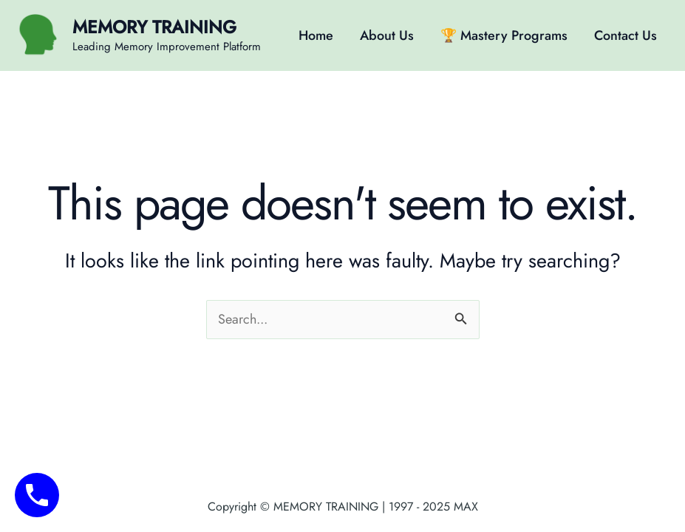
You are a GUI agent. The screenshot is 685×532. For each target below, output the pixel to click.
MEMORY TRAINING (154, 27)
